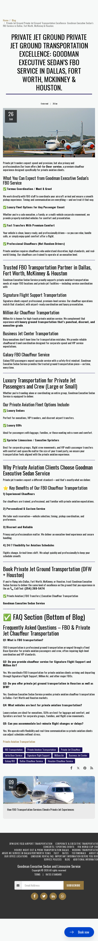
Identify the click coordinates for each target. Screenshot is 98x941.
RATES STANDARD (54, 874)
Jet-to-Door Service (13, 755)
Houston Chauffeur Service (60, 761)
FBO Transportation (14, 749)
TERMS (37, 874)
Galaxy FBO (10, 761)
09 (11, 783)
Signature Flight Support (38, 755)
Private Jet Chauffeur (70, 749)
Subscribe (73, 885)
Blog (14, 20)
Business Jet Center (78, 755)
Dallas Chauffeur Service (31, 761)
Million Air (59, 755)
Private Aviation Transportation (19, 741)
